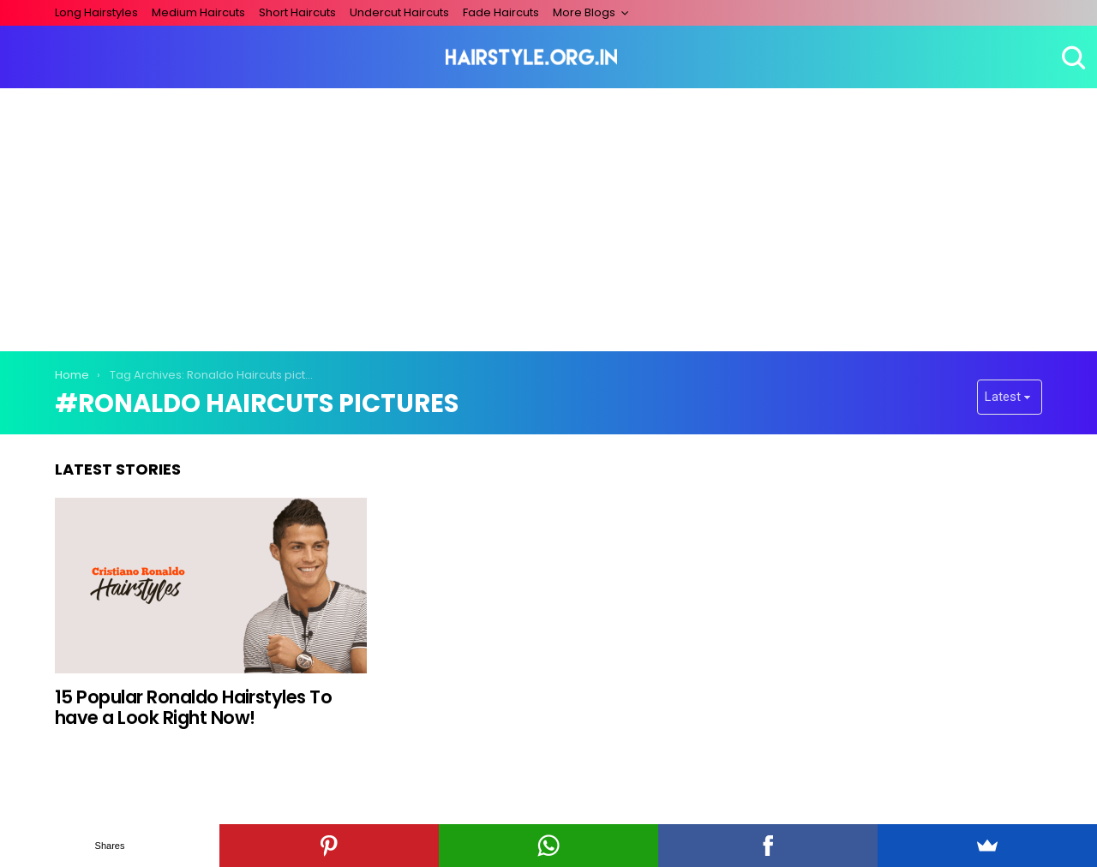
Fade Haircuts (501, 12)
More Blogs (584, 12)
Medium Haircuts (198, 12)
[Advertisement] (548, 216)
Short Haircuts (297, 12)
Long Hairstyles (96, 12)
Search (1071, 57)
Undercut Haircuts (399, 12)
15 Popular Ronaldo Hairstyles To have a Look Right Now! (193, 707)
